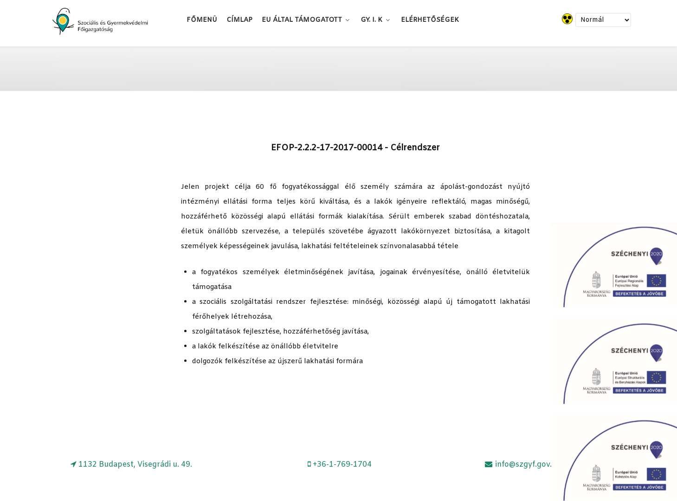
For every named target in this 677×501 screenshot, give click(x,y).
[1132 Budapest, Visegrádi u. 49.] (131, 464)
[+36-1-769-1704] (340, 464)
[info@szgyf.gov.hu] (522, 464)
